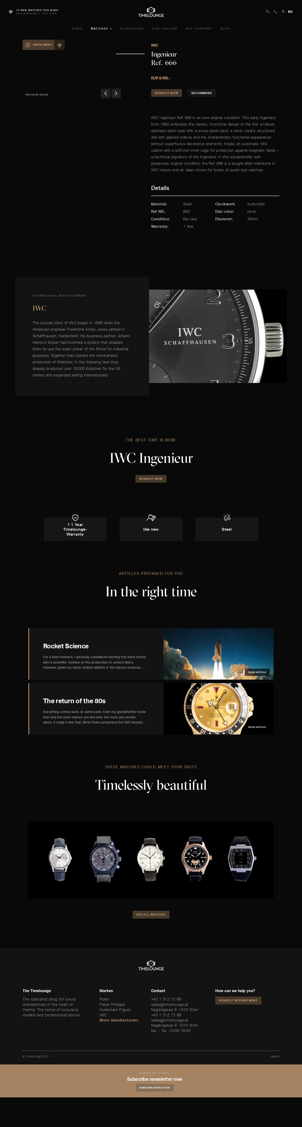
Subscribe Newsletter (154, 1087)
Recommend (201, 93)
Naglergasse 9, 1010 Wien (174, 1009)
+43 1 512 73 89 (166, 999)
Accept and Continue (204, 1114)
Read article (257, 672)
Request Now (166, 93)
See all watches (151, 914)
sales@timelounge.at (169, 1004)
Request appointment (238, 1000)
